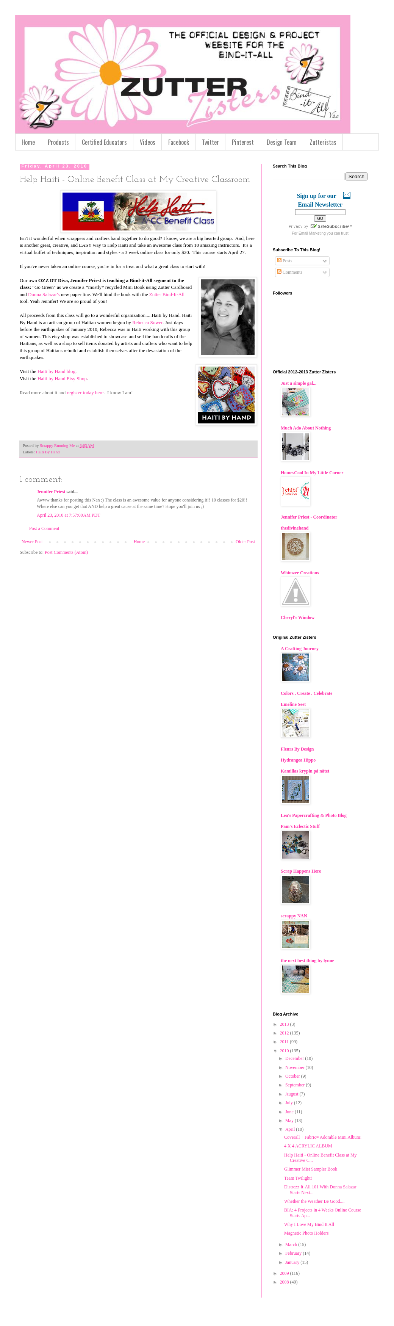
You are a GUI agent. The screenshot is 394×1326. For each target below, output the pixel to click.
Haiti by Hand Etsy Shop (62, 378)
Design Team (282, 142)
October (293, 1076)
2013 (285, 1024)
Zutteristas (323, 142)
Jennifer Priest (51, 491)
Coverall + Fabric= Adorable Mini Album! (323, 1137)
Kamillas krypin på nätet (305, 771)
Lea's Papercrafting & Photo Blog (314, 815)
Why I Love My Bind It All (309, 1224)
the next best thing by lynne (307, 960)
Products (58, 142)
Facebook (178, 142)
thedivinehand (294, 528)
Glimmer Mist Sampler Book (310, 1169)
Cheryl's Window (297, 617)
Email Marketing (312, 233)
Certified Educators (104, 142)
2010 (285, 1050)
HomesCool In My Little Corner (312, 472)
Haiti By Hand (47, 452)
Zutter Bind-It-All (167, 294)
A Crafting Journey (300, 648)
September (295, 1085)
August (292, 1094)
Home (28, 142)
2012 (285, 1033)
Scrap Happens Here (301, 871)
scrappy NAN (294, 915)
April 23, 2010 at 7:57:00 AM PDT (68, 515)
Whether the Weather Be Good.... (314, 1201)
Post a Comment (44, 528)
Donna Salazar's (44, 294)
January (292, 1262)
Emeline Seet (293, 704)
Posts (284, 260)
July (289, 1102)
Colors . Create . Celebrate (306, 693)
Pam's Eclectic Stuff (300, 826)
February (294, 1253)
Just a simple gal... (298, 383)
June (290, 1111)
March (291, 1244)
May (290, 1120)
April (290, 1129)
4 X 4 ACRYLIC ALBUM (308, 1146)
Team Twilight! (298, 1178)
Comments (289, 272)
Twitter (210, 142)
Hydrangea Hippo (298, 760)
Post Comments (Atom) (66, 552)
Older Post (245, 541)
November (295, 1067)
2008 (285, 1282)
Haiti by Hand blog (56, 371)
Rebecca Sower (147, 322)
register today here (85, 392)
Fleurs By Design (297, 749)
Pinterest (243, 142)
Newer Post (32, 541)
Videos (147, 142)
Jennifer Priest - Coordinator (309, 517)
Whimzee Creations (300, 572)
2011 (285, 1041)
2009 (285, 1273)
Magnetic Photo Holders (306, 1233)
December (295, 1058)
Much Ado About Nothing (306, 428)
